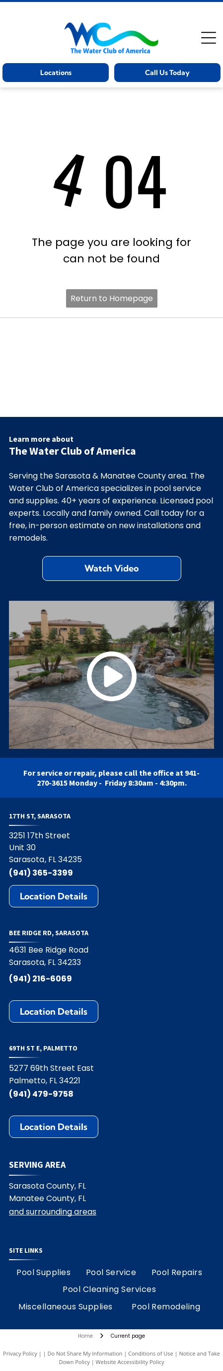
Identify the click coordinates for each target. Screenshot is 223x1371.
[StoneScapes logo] (61, 336)
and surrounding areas (52, 1211)
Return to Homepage (112, 298)
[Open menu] (208, 37)
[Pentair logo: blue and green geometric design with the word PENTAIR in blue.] (162, 367)
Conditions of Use (150, 1353)
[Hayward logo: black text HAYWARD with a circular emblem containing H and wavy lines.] (162, 336)
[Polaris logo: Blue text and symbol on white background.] (61, 367)
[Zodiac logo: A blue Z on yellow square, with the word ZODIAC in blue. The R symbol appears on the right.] (162, 397)
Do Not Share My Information (84, 1353)
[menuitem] (43, 1272)
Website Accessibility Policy (130, 1362)
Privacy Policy (20, 1353)
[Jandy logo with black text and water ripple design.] (61, 397)
